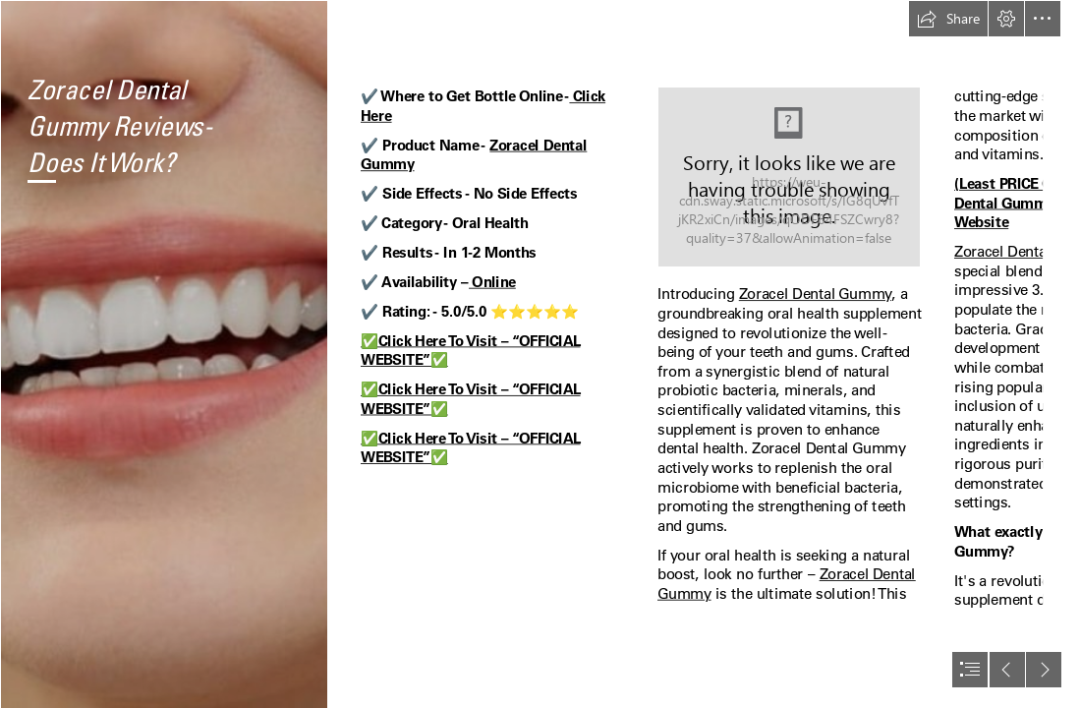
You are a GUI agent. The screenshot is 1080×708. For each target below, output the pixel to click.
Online (492, 281)
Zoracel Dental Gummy (815, 294)
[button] (948, 18)
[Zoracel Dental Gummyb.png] (163, 354)
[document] (540, 354)
